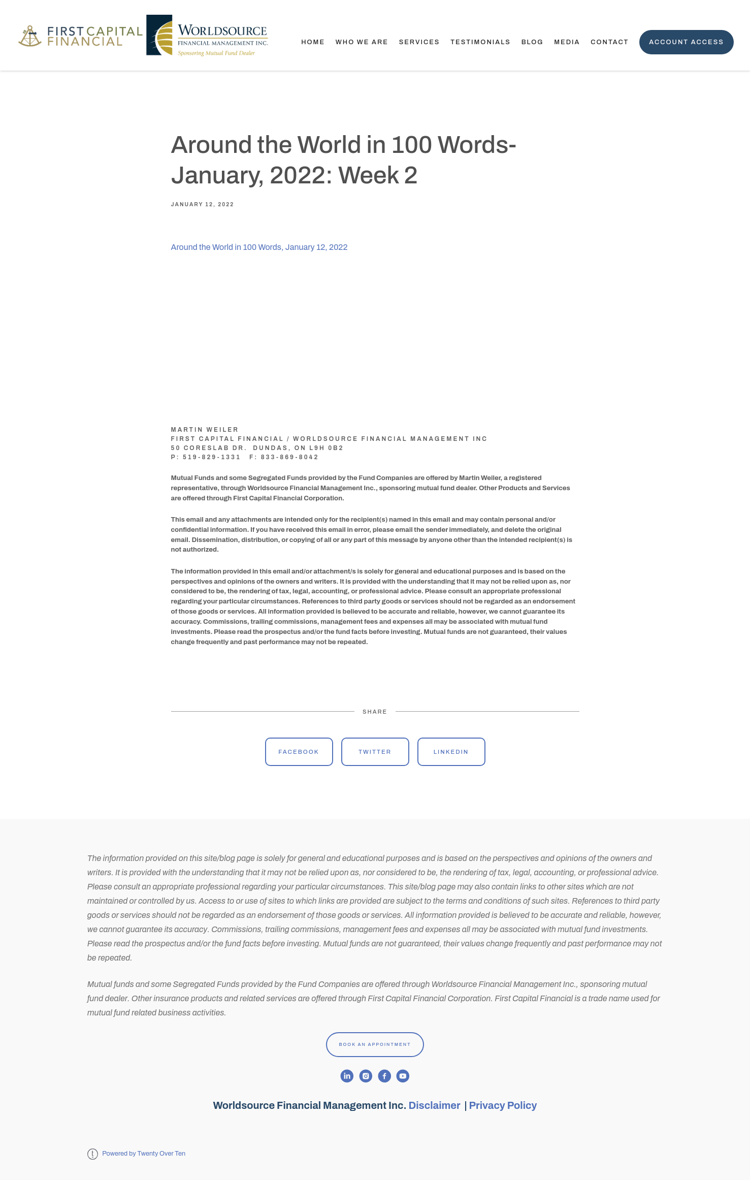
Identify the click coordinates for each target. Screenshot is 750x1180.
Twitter (375, 752)
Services (419, 42)
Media (567, 42)
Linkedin (451, 752)
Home (313, 42)
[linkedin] (347, 1076)
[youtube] (403, 1076)
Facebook (298, 752)
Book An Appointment (375, 1044)
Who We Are (362, 42)
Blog (532, 42)
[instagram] (366, 1076)
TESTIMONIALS (480, 42)
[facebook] (385, 1076)
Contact (610, 42)
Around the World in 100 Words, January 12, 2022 (259, 247)
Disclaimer (436, 1105)
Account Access (686, 42)
